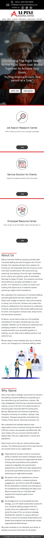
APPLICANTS (22, 19)
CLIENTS (15, 19)
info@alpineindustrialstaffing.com (24, 4)
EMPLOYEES (31, 19)
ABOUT (9, 19)
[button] (15, 91)
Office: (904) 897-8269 (24, 2)
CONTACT (39, 19)
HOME (4, 19)
